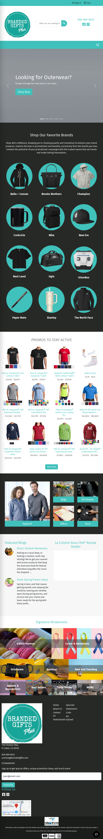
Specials (70, 705)
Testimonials (58, 719)
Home (56, 705)
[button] (7, 86)
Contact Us (57, 714)
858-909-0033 (86, 19)
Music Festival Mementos (32, 548)
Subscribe (8, 785)
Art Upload (69, 718)
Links (68, 712)
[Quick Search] (48, 23)
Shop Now (24, 91)
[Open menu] (97, 45)
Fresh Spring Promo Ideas (32, 579)
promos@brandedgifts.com (15, 758)
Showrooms (71, 709)
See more (51, 466)
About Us (57, 709)
